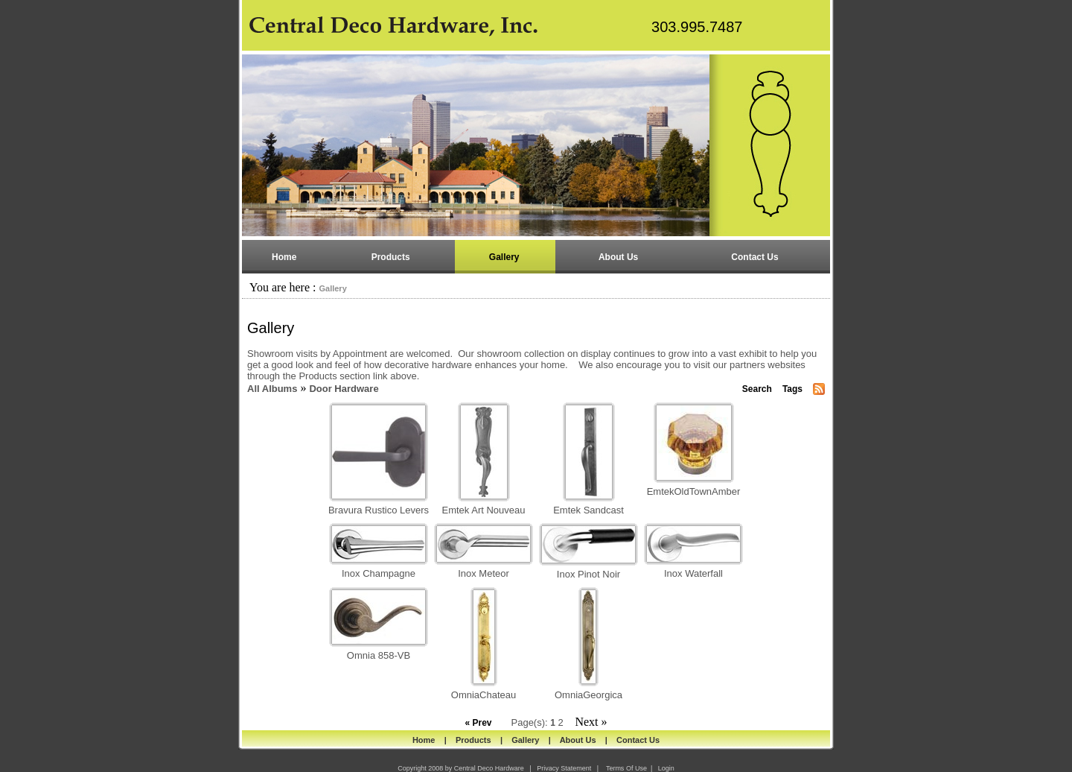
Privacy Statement (564, 768)
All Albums (272, 388)
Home (424, 739)
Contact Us (638, 739)
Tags (792, 389)
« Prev (478, 723)
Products (473, 739)
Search (757, 389)
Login (666, 768)
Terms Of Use (626, 768)
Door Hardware (343, 388)
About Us (578, 739)
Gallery (332, 288)
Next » (591, 721)
